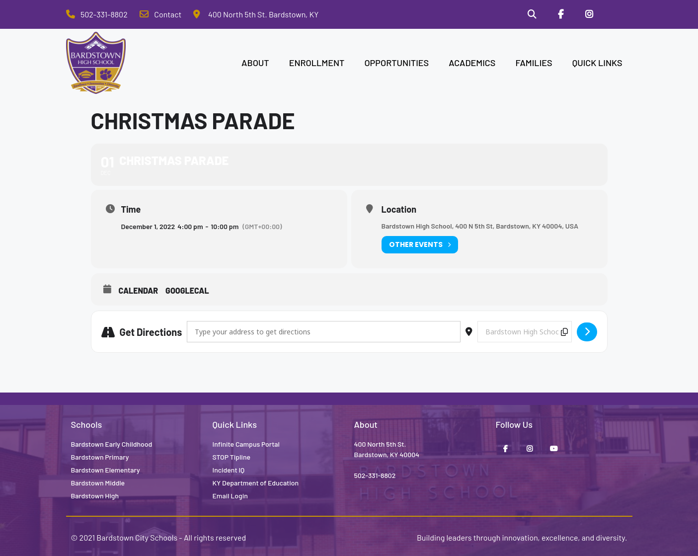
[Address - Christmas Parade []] (323, 331)
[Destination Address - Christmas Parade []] (524, 331)
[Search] (532, 14)
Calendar (138, 290)
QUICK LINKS (597, 62)
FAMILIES (533, 62)
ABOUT (255, 62)
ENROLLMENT (317, 62)
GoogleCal (187, 290)
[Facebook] (560, 14)
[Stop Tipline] (617, 14)
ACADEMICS (472, 62)
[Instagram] (589, 14)
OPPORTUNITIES (396, 62)
